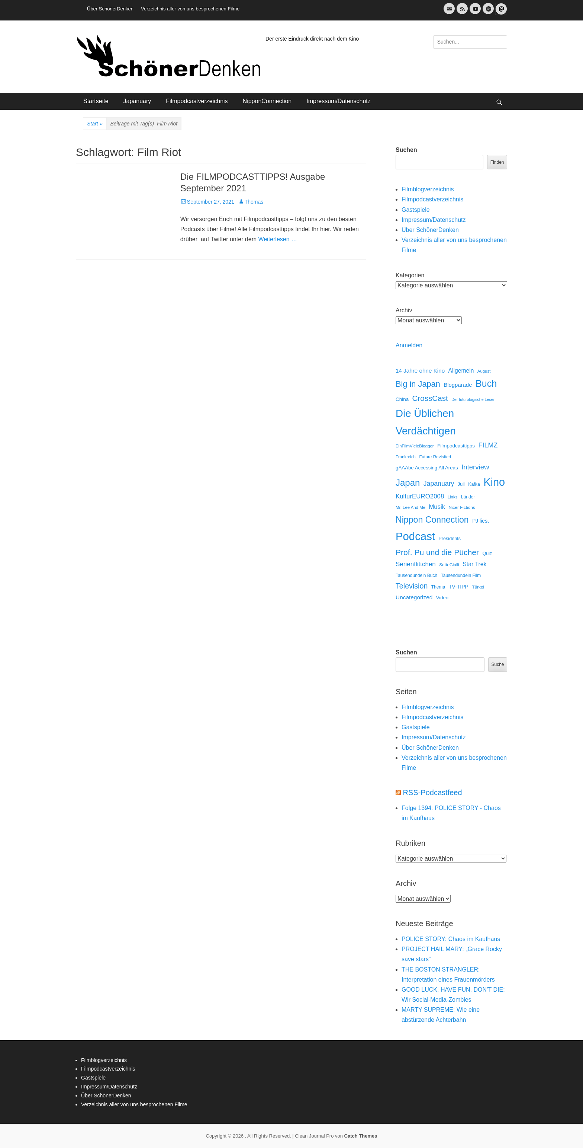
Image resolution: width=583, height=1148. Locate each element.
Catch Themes (360, 1136)
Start (95, 123)
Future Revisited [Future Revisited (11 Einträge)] (435, 456)
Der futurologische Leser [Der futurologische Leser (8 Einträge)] (473, 399)
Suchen (406, 150)
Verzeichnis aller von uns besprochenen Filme (190, 9)
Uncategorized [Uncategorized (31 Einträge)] (414, 597)
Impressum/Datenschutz (338, 101)
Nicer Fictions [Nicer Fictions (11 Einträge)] (461, 507)
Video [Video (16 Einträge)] (442, 597)
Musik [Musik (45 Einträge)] (437, 506)
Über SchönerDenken (110, 9)
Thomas (254, 202)
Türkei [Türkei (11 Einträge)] (478, 586)
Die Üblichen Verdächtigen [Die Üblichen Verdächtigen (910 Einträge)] (426, 422)
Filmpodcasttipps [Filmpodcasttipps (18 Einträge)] (456, 446)
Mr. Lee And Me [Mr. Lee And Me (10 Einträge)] (410, 507)
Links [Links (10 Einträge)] (453, 497)
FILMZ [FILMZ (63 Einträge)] (488, 445)
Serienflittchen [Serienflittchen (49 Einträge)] (416, 564)
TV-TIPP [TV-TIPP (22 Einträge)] (458, 587)
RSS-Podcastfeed (432, 792)
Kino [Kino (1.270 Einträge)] (494, 482)
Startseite (96, 101)
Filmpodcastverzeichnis (197, 101)
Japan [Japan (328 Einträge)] (408, 483)
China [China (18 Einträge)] (402, 399)
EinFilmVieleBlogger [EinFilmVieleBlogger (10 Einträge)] (415, 446)
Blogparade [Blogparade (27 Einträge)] (458, 385)
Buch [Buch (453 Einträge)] (486, 383)
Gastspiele (416, 210)
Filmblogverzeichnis (428, 189)
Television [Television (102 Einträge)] (412, 586)
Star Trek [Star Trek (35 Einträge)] (474, 564)
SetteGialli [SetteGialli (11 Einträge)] (449, 564)
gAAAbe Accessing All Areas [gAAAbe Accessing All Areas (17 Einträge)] (427, 468)
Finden (497, 162)
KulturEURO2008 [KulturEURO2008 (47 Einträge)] (420, 496)
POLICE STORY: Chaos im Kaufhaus (451, 939)
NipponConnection (267, 101)
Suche (497, 664)
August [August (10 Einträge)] (484, 371)
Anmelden (409, 345)
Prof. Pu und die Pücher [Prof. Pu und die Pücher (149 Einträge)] (437, 552)
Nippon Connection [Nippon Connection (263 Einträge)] (432, 519)
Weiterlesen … (277, 239)
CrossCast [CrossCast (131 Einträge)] (430, 398)
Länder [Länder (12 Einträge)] (468, 497)
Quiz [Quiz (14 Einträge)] (487, 553)
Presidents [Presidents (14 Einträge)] (449, 538)
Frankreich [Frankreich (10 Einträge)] (406, 457)
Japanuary (137, 101)
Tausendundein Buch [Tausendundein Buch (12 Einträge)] (416, 575)
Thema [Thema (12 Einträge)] (438, 587)
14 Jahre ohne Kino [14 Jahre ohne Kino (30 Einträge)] (420, 370)
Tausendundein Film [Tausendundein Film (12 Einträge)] (461, 575)
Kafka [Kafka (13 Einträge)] (474, 484)
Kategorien (410, 275)
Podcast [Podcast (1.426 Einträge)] (415, 536)
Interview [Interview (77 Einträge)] (475, 467)
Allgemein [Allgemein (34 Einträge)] (461, 370)
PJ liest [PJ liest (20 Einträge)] (480, 521)
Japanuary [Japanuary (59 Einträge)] (438, 483)
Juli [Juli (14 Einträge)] (461, 484)
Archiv (404, 310)
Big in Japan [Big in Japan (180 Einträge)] (418, 384)
